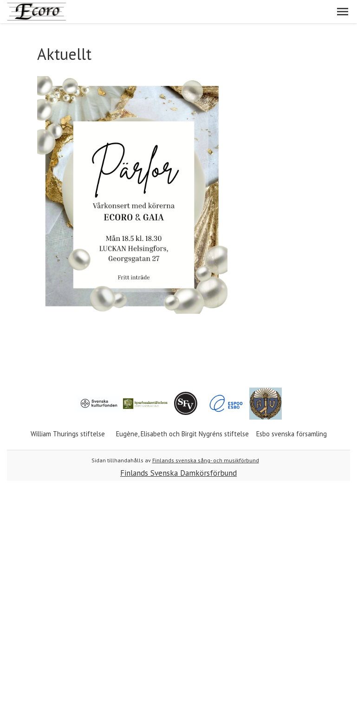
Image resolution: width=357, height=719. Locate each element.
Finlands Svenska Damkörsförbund (178, 473)
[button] (342, 11)
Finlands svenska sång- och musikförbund (205, 460)
